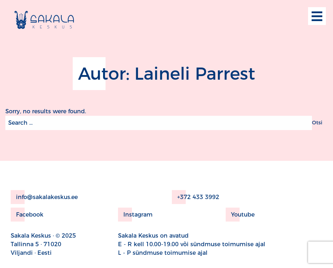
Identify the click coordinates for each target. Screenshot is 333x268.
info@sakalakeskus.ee (44, 197)
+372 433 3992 (195, 197)
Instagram (135, 215)
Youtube (240, 215)
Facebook (27, 215)
